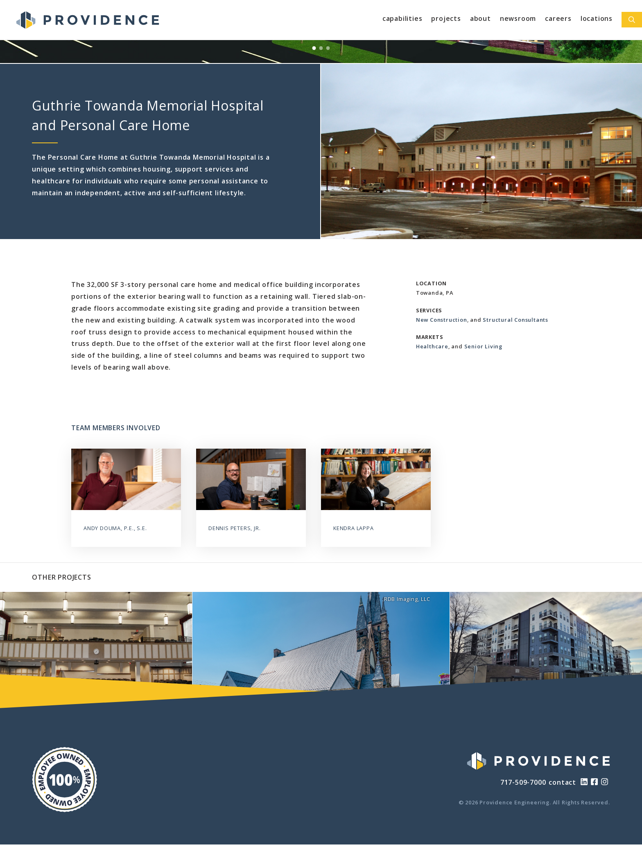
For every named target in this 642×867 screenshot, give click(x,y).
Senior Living (483, 346)
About (480, 18)
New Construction (441, 319)
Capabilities (402, 18)
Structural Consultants (515, 319)
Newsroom (518, 18)
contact (562, 782)
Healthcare (432, 346)
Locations (597, 18)
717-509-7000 (523, 782)
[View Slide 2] (321, 48)
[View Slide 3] (328, 48)
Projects (446, 18)
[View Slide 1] (314, 48)
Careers (558, 18)
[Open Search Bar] (632, 19)
